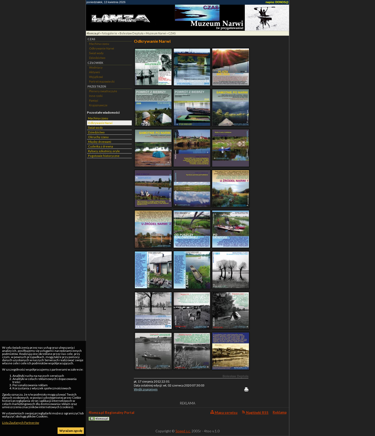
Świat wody (96, 53)
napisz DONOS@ (277, 2)
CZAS (172, 33)
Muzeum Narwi (156, 33)
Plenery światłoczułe (103, 91)
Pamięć (93, 100)
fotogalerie (109, 33)
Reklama (279, 412)
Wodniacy (96, 67)
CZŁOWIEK (95, 62)
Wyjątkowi (96, 76)
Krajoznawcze (98, 105)
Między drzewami (99, 141)
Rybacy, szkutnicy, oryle (104, 151)
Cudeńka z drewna (100, 146)
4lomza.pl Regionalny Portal (111, 415)
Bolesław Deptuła (131, 33)
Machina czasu (99, 43)
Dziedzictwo (97, 57)
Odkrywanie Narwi (101, 48)
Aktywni (94, 72)
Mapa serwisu (224, 412)
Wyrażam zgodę (70, 431)
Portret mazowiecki (102, 81)
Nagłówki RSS (255, 412)
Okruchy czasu (98, 137)
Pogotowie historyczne (104, 155)
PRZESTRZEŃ (97, 86)
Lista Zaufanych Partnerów (20, 423)
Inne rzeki (96, 95)
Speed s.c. (183, 431)
